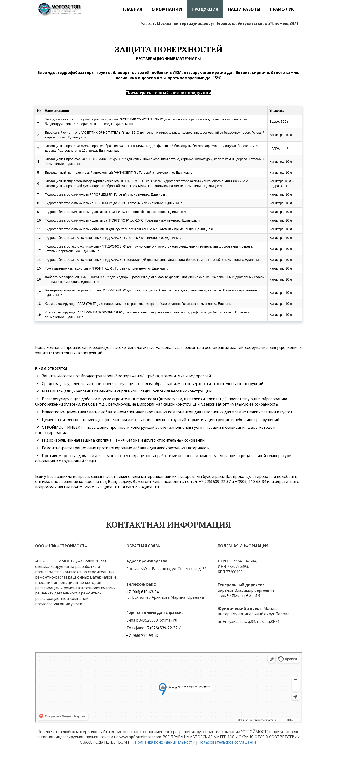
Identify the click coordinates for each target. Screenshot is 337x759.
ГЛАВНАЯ (132, 9)
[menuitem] (132, 9)
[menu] (196, 9)
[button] (167, 9)
